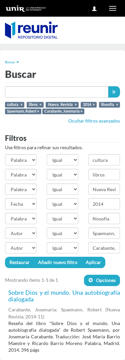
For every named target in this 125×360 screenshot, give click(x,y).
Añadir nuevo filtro (57, 262)
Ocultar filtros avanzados (94, 121)
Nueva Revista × (62, 105)
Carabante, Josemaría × (63, 111)
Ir (114, 92)
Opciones (102, 280)
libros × (35, 105)
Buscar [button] (12, 62)
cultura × (14, 105)
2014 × (89, 105)
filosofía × (109, 105)
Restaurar (19, 262)
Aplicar (93, 262)
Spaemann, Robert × (23, 111)
